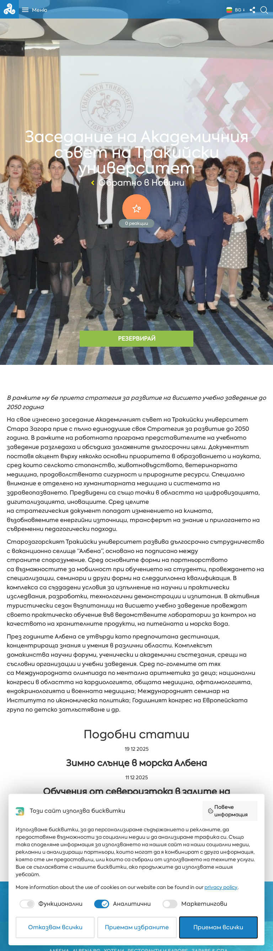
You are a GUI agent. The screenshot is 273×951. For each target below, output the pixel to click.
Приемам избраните (137, 927)
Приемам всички (218, 927)
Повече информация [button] (228, 811)
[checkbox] (50, 904)
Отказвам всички (55, 927)
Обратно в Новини (136, 183)
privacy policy (220, 887)
